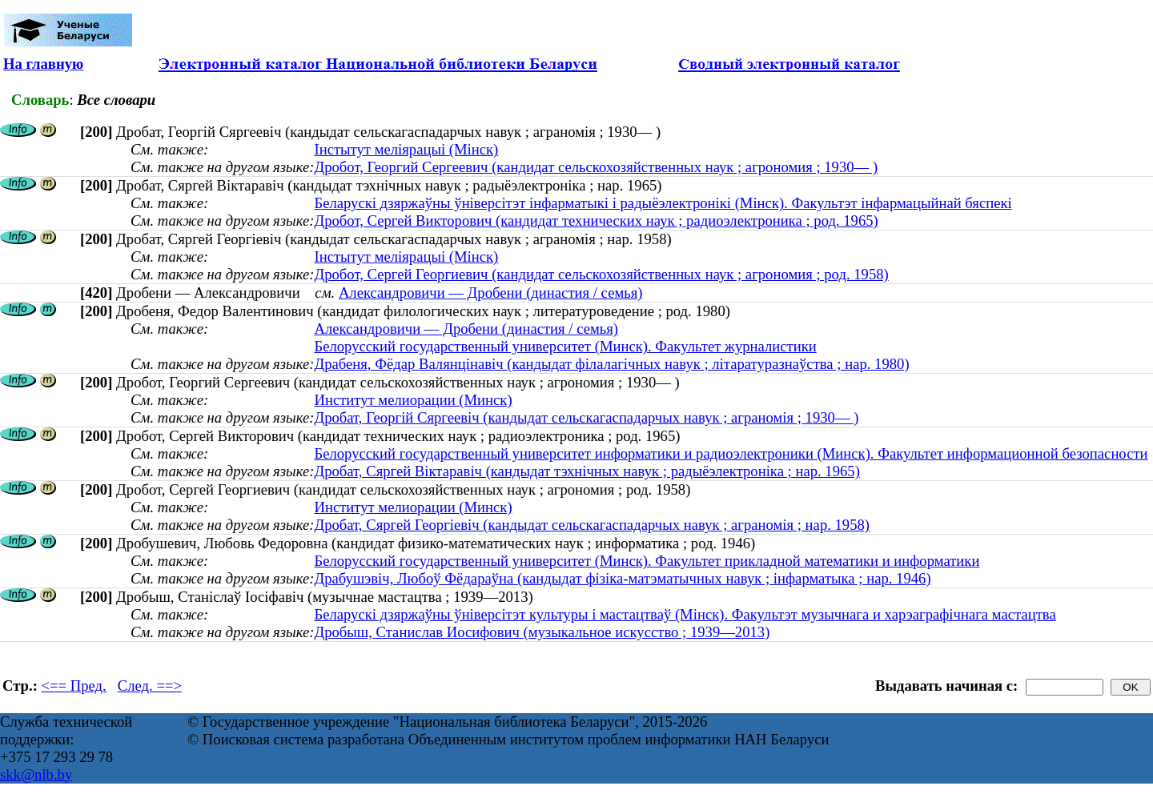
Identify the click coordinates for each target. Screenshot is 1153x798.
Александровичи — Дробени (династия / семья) (491, 292)
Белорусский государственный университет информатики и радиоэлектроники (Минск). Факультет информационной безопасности (730, 453)
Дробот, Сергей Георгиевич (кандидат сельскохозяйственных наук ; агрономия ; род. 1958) (601, 274)
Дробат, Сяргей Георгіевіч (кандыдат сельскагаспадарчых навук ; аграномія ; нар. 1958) (592, 524)
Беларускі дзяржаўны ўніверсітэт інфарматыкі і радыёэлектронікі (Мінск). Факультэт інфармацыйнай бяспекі (662, 202)
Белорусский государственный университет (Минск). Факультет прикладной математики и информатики (646, 560)
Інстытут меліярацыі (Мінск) (406, 149)
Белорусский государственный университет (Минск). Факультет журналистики (565, 346)
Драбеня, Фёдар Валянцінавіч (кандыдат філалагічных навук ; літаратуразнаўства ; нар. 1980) (611, 363)
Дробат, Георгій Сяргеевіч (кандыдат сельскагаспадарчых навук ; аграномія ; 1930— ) (586, 417)
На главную (43, 63)
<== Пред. (74, 685)
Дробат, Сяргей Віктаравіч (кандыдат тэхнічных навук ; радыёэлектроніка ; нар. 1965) (586, 471)
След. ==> (150, 685)
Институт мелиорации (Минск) (413, 399)
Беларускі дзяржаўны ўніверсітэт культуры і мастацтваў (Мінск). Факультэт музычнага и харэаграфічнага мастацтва (684, 614)
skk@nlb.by (36, 774)
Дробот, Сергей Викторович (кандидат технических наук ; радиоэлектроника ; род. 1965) (596, 220)
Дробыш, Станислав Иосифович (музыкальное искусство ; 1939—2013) (541, 632)
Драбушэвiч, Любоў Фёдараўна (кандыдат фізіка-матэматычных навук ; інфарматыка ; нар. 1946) (622, 578)
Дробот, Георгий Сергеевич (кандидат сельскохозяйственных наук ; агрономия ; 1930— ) (596, 166)
